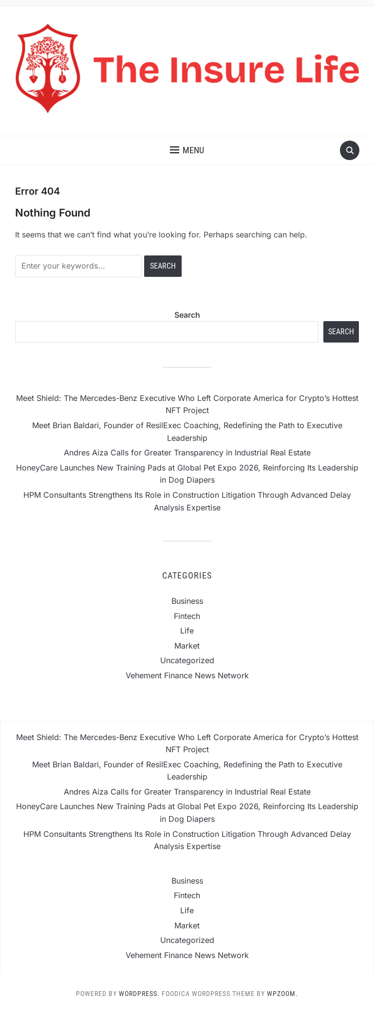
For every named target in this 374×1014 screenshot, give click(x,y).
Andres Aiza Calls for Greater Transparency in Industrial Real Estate (187, 452)
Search (187, 315)
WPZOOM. (282, 993)
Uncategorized (187, 660)
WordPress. (139, 993)
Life (187, 630)
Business (187, 601)
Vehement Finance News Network (187, 675)
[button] (187, 150)
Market (187, 646)
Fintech (187, 616)
